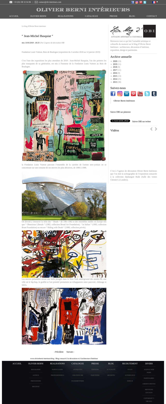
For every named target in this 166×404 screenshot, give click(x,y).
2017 (115, 70)
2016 (115, 73)
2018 (115, 67)
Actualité (111, 369)
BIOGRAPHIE (35, 369)
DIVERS (149, 363)
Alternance (130, 375)
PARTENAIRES (149, 378)
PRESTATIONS (36, 381)
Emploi (130, 381)
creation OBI (77, 375)
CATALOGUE (91, 16)
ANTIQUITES (77, 369)
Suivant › (70, 352)
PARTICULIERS (57, 369)
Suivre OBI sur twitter (141, 121)
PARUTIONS (95, 375)
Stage (129, 369)
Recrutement (130, 363)
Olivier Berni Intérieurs (124, 100)
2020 (115, 61)
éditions (95, 369)
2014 (115, 79)
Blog (132, 16)
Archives (111, 375)
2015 (115, 76)
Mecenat (35, 386)
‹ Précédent (58, 352)
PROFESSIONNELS (57, 375)
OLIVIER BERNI (38, 16)
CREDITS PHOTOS (149, 384)
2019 (115, 64)
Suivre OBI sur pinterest (120, 112)
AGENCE (36, 375)
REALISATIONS (65, 16)
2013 (115, 82)
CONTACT (152, 16)
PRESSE (113, 16)
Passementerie (77, 381)
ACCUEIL (14, 16)
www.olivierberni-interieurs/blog (42, 359)
